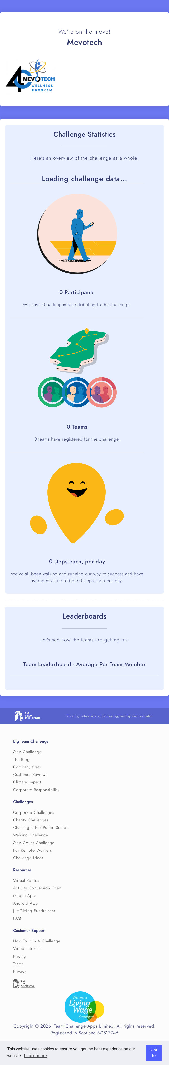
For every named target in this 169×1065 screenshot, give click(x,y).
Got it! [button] (154, 1053)
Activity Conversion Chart (37, 888)
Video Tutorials (27, 948)
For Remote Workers (32, 850)
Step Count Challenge (33, 842)
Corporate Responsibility (36, 789)
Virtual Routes (26, 880)
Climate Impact (27, 782)
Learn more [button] (35, 1056)
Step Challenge (27, 751)
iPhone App (24, 895)
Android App (25, 903)
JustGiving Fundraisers (34, 910)
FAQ (17, 918)
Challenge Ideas (28, 857)
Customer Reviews (30, 774)
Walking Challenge (30, 835)
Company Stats (27, 767)
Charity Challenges (30, 820)
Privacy (19, 971)
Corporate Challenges (33, 812)
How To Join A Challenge (36, 941)
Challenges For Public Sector (40, 827)
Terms (18, 963)
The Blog (21, 759)
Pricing (19, 956)
